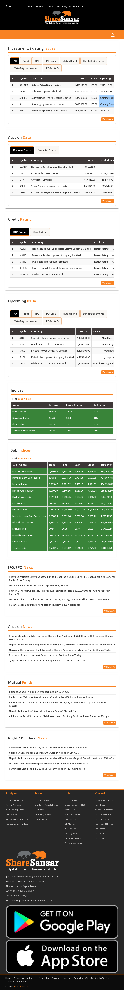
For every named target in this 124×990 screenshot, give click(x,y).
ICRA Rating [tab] (19, 231)
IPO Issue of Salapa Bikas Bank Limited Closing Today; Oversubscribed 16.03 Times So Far (59, 599)
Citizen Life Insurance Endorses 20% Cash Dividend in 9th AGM (44, 752)
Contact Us (54, 6)
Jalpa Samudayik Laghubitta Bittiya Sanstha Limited (61, 248)
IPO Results (70, 828)
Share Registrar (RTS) (75, 804)
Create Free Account (49, 978)
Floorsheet (99, 804)
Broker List (70, 809)
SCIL (21, 338)
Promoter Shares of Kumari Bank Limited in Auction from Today (45, 655)
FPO (37, 61)
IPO (15, 61)
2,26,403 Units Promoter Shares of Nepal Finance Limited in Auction (47, 660)
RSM (21, 110)
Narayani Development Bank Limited (52, 167)
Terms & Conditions (16, 981)
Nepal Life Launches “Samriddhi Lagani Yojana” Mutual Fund (43, 711)
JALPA (22, 248)
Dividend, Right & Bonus (46, 804)
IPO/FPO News (42, 800)
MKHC (22, 255)
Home (8, 978)
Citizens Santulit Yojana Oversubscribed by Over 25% (39, 691)
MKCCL (23, 344)
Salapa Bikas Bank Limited (46, 85)
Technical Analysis (14, 800)
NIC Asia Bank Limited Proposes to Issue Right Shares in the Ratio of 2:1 (49, 763)
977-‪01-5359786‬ (16, 891)
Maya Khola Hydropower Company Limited (56, 255)
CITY (22, 179)
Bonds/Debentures (93, 61)
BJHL (22, 104)
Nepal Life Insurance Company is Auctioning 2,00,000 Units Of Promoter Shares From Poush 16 (62, 644)
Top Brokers (100, 838)
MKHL (22, 261)
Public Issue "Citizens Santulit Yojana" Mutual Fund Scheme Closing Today (51, 697)
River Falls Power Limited (45, 173)
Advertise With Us (83, 978)
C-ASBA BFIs (70, 819)
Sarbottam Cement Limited (47, 274)
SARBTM (24, 274)
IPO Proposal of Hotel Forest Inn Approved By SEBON (38, 585)
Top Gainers (100, 833)
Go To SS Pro (102, 978)
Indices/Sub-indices (103, 809)
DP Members (71, 823)
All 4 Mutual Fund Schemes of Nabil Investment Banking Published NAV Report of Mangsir (60, 716)
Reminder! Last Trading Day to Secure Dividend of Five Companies (47, 768)
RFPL (22, 173)
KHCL (22, 357)
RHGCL (23, 267)
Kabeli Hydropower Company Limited (52, 357)
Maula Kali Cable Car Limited (47, 344)
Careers (67, 978)
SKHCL (23, 97)
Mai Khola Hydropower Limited (50, 261)
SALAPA (23, 85)
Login (30, 6)
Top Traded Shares (103, 823)
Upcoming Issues (73, 838)
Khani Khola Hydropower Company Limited (55, 192)
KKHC (22, 192)
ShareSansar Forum (25, 978)
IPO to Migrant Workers (26, 68)
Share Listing (41, 819)
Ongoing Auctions (73, 843)
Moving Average (13, 804)
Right (26, 61)
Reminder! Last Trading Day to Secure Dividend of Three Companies (48, 747)
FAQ (64, 6)
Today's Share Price (103, 800)
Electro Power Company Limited (49, 350)
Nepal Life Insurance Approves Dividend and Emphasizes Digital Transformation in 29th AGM (62, 758)
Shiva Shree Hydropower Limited (50, 186)
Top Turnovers (101, 819)
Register (40, 6)
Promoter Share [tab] (47, 150)
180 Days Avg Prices (14, 809)
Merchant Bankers (73, 814)
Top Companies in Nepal (17, 823)
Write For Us (76, 6)
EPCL (22, 350)
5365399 (29, 891)
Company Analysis (43, 814)
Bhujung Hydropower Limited (48, 104)
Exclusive (39, 809)
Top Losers (99, 828)
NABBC (23, 167)
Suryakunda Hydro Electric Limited (51, 97)
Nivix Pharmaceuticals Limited (48, 363)
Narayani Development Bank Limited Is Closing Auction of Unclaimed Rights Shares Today (60, 650)
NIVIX (22, 363)
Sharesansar (21, 986)
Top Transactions (102, 814)
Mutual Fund (70, 61)
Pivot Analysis (11, 814)
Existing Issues (71, 833)
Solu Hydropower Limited (46, 91)
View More (107, 119)
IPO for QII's (52, 68)
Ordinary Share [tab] (22, 150)
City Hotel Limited (41, 179)
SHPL (22, 91)
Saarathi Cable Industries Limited (50, 338)
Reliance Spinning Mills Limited (49, 110)
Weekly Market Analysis (16, 819)
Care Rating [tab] (40, 231)
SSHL (22, 186)
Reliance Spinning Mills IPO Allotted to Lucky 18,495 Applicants (44, 604)
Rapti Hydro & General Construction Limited (57, 267)
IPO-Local (51, 61)
